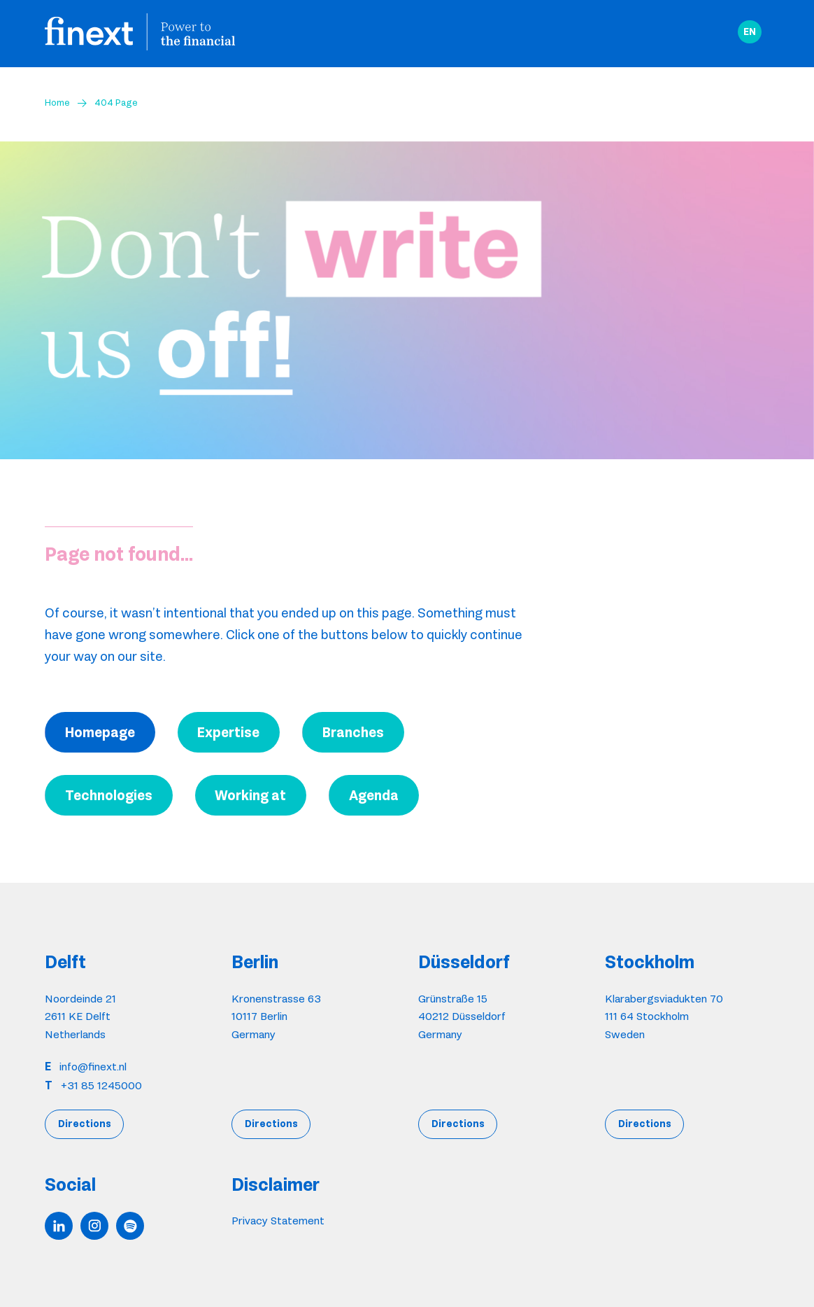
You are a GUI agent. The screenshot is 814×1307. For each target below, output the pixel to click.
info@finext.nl (93, 1066)
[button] (750, 32)
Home (57, 102)
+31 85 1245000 (101, 1085)
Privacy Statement (277, 1220)
